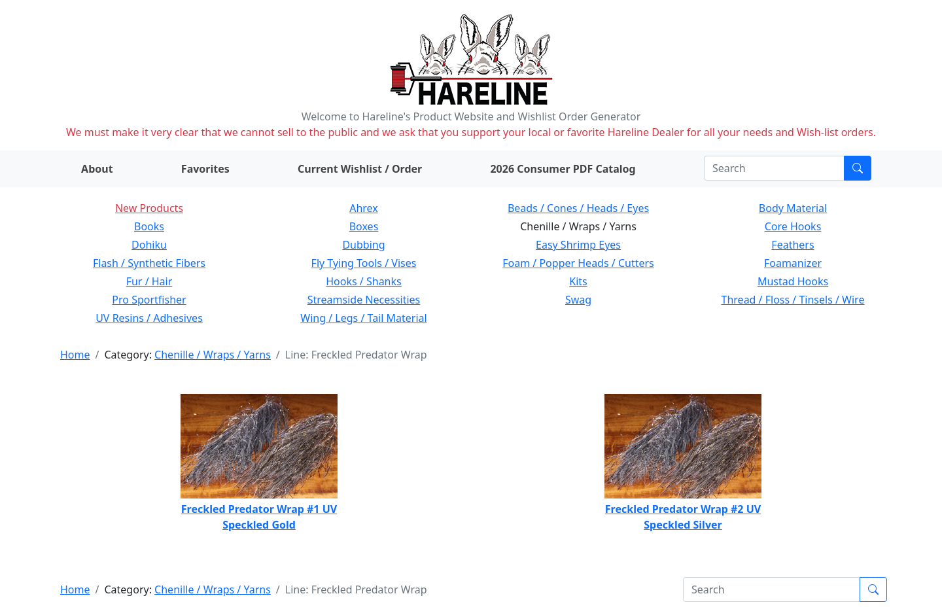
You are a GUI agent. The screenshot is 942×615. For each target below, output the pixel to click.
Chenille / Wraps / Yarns (212, 354)
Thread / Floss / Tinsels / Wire (793, 299)
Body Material (793, 208)
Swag (578, 299)
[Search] (774, 168)
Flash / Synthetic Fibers (149, 263)
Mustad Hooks (793, 281)
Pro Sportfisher (149, 299)
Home (75, 354)
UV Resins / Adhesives (149, 318)
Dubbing (363, 244)
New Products (149, 208)
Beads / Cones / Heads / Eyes (578, 208)
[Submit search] (857, 168)
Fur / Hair (149, 281)
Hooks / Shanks (363, 281)
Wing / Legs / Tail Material (363, 318)
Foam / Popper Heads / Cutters (578, 263)
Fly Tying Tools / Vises (364, 263)
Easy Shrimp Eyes (578, 244)
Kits (578, 281)
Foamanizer (793, 263)
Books (149, 226)
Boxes (364, 226)
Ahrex (363, 208)
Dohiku (149, 244)
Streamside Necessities (364, 299)
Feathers (792, 244)
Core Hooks (793, 226)
